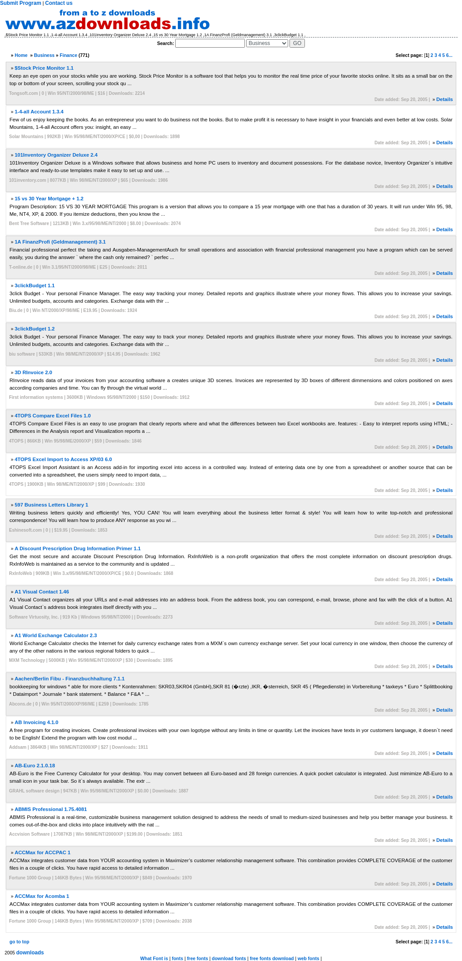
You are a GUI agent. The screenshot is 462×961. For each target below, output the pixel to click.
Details (444, 99)
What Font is (154, 958)
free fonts (197, 958)
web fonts (308, 958)
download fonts (229, 958)
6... (449, 55)
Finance (68, 55)
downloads (30, 953)
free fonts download (272, 958)
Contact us (58, 3)
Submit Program (20, 3)
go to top (19, 941)
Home (21, 55)
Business (44, 55)
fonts (177, 958)
